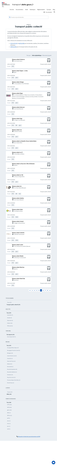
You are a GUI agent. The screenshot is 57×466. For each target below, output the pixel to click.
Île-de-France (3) (10, 382)
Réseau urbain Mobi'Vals (18, 278)
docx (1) (8, 420)
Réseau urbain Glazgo (18, 82)
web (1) (8, 429)
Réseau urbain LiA (16, 186)
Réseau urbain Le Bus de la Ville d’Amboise (23, 163)
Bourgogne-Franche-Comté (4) (13, 350)
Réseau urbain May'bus (18, 267)
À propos (49, 9)
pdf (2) (8, 418)
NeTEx (20, 43)
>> (50, 290)
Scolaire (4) (9, 317)
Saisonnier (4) (10, 320)
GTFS (11, 43)
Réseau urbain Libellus (18, 198)
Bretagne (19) (10, 353)
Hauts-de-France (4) (11, 361)
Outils (26, 9)
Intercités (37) (10, 315)
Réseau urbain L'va (17, 129)
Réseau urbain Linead (17, 221)
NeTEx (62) (9, 407)
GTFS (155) (9, 404)
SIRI (23, 43)
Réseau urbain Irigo (17, 118)
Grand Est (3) (10, 358)
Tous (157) (9, 302)
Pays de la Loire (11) (11, 377)
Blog (54, 9)
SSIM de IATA (13, 47)
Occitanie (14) (10, 374)
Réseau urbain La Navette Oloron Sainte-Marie (24, 141)
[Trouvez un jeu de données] (28, 17)
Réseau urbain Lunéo (17, 244)
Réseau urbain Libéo (17, 209)
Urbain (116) (9, 323)
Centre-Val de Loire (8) (11, 355)
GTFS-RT (15, 43)
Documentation (19, 9)
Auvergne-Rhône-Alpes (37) (13, 347)
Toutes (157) (9, 392)
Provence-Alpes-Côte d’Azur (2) (13, 380)
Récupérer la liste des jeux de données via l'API (29, 436)
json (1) (8, 426)
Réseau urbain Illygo (17, 93)
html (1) (9, 423)
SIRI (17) (9, 412)
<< (29, 290)
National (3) (9, 364)
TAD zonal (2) (10, 325)
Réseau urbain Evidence (18, 59)
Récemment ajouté (46, 55)
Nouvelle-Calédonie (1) (12, 372)
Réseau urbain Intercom (18, 107)
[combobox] (28, 17)
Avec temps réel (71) (11, 336)
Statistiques (32, 9)
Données (12, 9)
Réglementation (41, 9)
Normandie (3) (10, 366)
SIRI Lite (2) (9, 415)
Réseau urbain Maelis (17, 256)
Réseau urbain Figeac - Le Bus (20, 70)
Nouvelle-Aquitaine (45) (12, 369)
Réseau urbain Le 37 (17, 152)
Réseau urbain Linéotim (18, 232)
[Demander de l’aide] (53, 462)
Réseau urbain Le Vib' (17, 175)
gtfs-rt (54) (9, 410)
